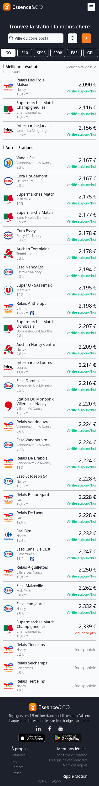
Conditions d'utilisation (71, 755)
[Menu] (91, 7)
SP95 (41, 52)
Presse (16, 773)
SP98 (57, 52)
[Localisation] (72, 38)
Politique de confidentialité (68, 760)
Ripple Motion (75, 776)
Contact (17, 767)
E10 (24, 52)
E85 (74, 52)
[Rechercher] (86, 38)
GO (8, 52)
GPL (90, 52)
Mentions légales (75, 765)
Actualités (18, 755)
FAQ (14, 761)
